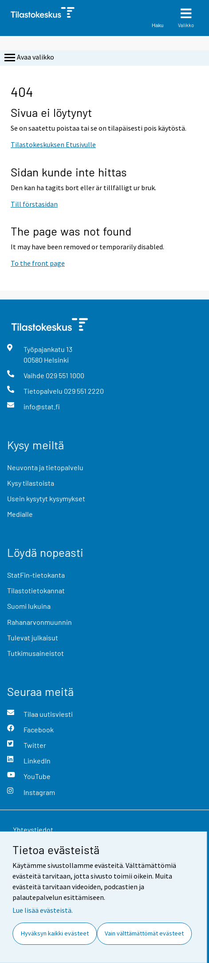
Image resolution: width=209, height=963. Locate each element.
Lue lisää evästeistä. (42, 910)
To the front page (38, 263)
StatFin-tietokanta (36, 575)
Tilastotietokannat (36, 590)
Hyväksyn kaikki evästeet (55, 933)
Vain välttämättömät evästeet (144, 933)
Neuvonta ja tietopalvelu (45, 467)
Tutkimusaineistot (35, 653)
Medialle (20, 514)
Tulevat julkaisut (32, 637)
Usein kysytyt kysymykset (46, 498)
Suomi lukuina (29, 606)
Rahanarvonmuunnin (39, 622)
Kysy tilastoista (30, 483)
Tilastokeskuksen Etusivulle (53, 144)
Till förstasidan (34, 204)
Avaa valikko (28, 58)
